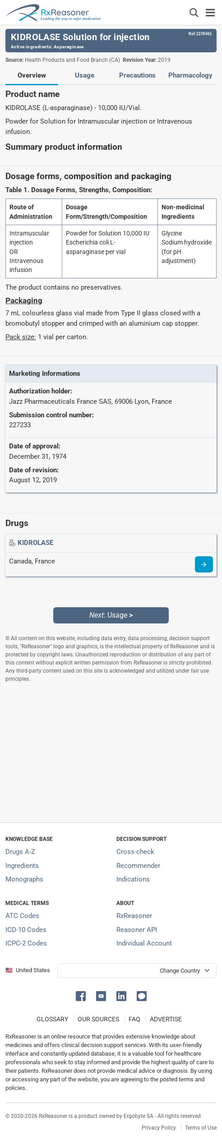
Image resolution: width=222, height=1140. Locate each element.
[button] (82, 995)
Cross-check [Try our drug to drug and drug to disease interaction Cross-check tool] (135, 852)
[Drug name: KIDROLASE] (35, 543)
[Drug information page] (204, 564)
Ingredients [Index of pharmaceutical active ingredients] (22, 866)
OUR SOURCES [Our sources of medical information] (98, 1019)
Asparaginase (69, 47)
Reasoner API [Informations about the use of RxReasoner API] (136, 930)
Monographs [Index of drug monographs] (24, 879)
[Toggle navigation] (210, 12)
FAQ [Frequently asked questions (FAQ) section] (134, 1019)
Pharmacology (190, 75)
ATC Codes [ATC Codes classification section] (22, 916)
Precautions (137, 75)
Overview (32, 75)
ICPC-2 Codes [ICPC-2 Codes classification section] (26, 943)
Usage (84, 75)
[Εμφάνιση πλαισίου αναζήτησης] (194, 12)
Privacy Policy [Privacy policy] (159, 1128)
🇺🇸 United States (27, 970)
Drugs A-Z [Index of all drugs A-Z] (20, 852)
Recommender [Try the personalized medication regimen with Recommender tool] (138, 866)
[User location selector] (137, 970)
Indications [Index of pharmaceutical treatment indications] (133, 879)
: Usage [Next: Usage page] (111, 615)
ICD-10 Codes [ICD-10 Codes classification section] (25, 930)
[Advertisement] (111, 752)
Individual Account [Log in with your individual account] (144, 943)
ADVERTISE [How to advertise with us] (166, 1019)
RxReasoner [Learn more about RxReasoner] (134, 916)
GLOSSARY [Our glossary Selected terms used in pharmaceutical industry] (52, 1019)
